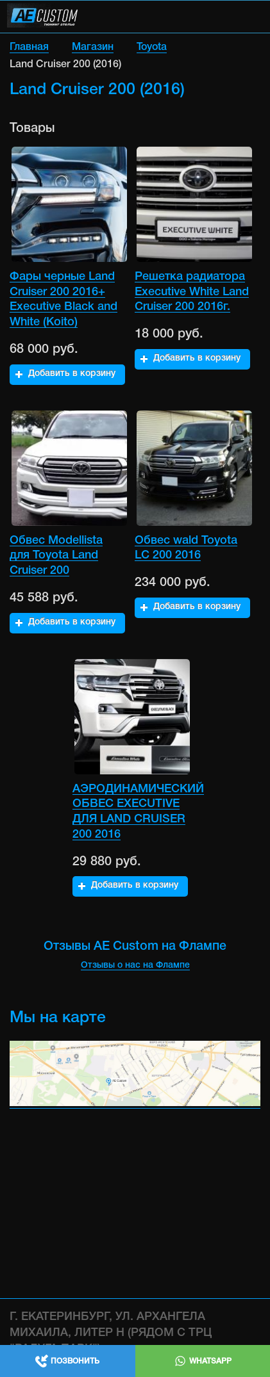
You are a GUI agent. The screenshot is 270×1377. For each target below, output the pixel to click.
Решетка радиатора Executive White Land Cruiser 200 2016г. (192, 292)
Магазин (93, 47)
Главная (29, 47)
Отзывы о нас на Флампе (135, 965)
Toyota (152, 47)
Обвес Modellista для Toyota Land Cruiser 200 (56, 555)
